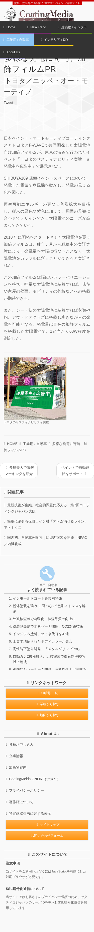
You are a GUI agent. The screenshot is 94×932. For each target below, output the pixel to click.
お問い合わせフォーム (47, 835)
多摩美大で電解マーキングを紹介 (19, 470)
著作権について (20, 802)
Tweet (8, 103)
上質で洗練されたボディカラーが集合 (42, 641)
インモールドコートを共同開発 (37, 598)
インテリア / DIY (54, 40)
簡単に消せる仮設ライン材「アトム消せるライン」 (47, 524)
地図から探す (47, 715)
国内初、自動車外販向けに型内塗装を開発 (45, 541)
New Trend (36, 27)
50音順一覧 (47, 693)
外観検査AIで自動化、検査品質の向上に (44, 619)
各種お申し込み (20, 744)
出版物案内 (16, 767)
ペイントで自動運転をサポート (75, 470)
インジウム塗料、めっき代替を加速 (41, 634)
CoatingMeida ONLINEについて (32, 779)
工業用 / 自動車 (35, 444)
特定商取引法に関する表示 (28, 813)
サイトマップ (47, 824)
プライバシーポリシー (25, 790)
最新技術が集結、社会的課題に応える (47, 508)
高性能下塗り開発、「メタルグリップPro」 (47, 649)
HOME (11, 444)
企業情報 (14, 756)
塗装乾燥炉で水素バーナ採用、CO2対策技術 (48, 626)
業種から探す (47, 704)
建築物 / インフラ (72, 27)
